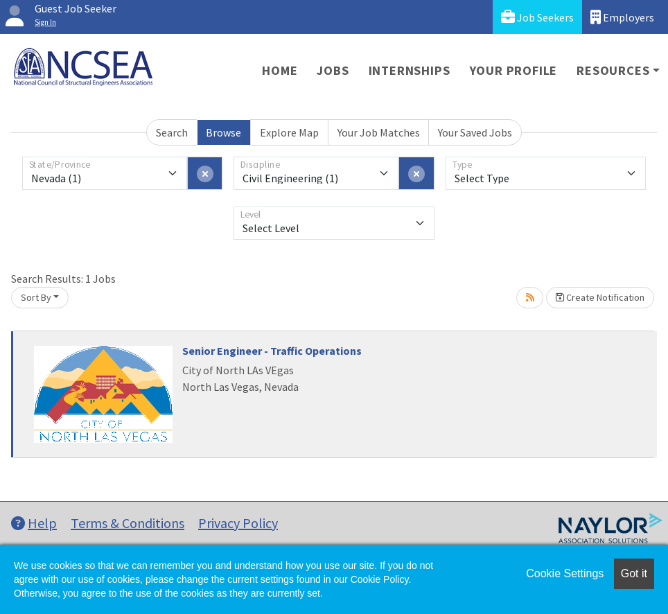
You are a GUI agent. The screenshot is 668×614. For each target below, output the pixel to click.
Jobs (333, 70)
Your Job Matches (378, 132)
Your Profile (514, 70)
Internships (409, 70)
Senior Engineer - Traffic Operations (272, 351)
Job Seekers (537, 17)
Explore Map (289, 132)
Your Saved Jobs (475, 132)
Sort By (36, 297)
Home (279, 70)
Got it (634, 573)
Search (172, 132)
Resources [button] (613, 70)
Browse (223, 132)
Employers (622, 17)
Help (34, 523)
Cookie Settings (565, 573)
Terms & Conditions (127, 523)
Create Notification (600, 297)
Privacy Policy (238, 523)
